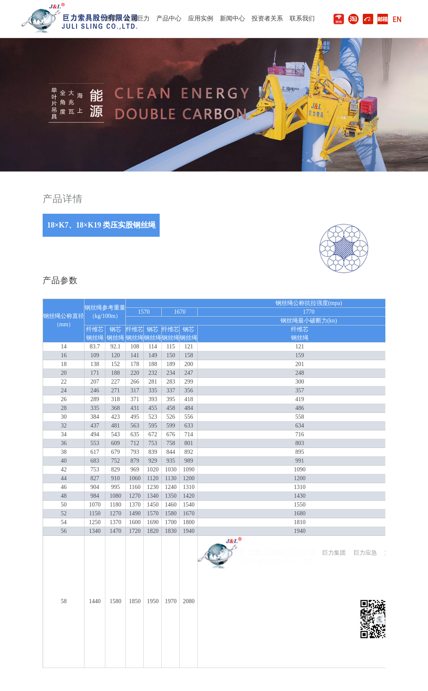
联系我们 (302, 18)
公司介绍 (209, 593)
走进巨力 (137, 18)
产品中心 (168, 18)
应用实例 (200, 18)
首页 (111, 18)
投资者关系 (267, 18)
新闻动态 (245, 593)
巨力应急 (365, 553)
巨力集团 (334, 553)
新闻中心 (232, 18)
